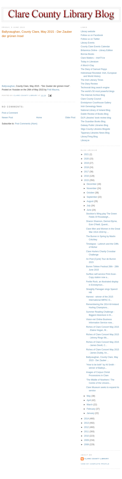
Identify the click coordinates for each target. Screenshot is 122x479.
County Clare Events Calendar (95, 46)
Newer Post (7, 117)
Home (39, 117)
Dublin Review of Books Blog (94, 114)
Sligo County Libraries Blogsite (95, 129)
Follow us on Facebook (92, 35)
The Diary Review (89, 83)
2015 (87, 180)
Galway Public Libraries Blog (94, 125)
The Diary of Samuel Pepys (94, 69)
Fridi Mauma (53, 89)
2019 (87, 163)
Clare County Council (91, 99)
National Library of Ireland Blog (95, 110)
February (91, 409)
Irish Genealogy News (91, 106)
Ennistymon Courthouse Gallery (96, 102)
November (92, 188)
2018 (87, 167)
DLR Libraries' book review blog (96, 117)
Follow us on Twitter (90, 39)
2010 (87, 436)
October (91, 192)
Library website (88, 31)
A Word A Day (87, 65)
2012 (87, 427)
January (91, 413)
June (89, 210)
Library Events (88, 43)
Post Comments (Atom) (26, 123)
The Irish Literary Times (92, 80)
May (89, 396)
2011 (87, 431)
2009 (87, 440)
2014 (87, 418)
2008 (87, 444)
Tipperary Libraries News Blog (95, 133)
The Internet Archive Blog (93, 95)
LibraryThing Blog (89, 136)
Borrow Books (87, 54)
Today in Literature (89, 61)
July (89, 205)
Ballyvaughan (8, 86)
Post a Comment (10, 113)
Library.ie (85, 140)
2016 (87, 176)
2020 (87, 158)
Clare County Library (96, 459)
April (89, 400)
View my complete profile (95, 464)
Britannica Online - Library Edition (97, 50)
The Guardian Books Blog (93, 121)
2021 (87, 154)
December (92, 184)
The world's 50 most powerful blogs (97, 91)
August (90, 201)
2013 (87, 423)
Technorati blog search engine (95, 87)
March (90, 404)
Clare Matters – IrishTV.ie (93, 58)
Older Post (70, 117)
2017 (87, 171)
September (92, 197)
